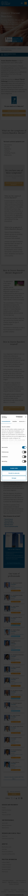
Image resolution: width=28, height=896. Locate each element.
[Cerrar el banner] (25, 416)
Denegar (14, 478)
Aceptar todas (14, 468)
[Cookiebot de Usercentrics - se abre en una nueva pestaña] (16, 417)
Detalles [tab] (15, 421)
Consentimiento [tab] (6, 421)
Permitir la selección (14, 473)
